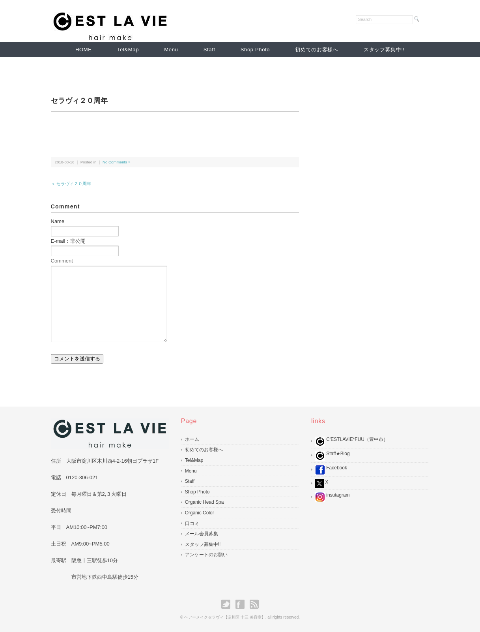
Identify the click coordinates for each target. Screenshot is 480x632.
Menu (171, 50)
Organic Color (199, 513)
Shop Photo (255, 50)
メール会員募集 (201, 533)
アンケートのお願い (206, 554)
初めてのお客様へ (316, 50)
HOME (83, 50)
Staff (209, 50)
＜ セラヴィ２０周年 (71, 183)
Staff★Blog (332, 456)
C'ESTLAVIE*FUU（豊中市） (351, 441)
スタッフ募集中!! (384, 50)
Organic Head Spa (204, 502)
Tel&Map (128, 50)
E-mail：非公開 (68, 241)
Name (58, 221)
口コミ (192, 523)
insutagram (332, 497)
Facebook (331, 470)
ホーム (192, 439)
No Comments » (116, 162)
